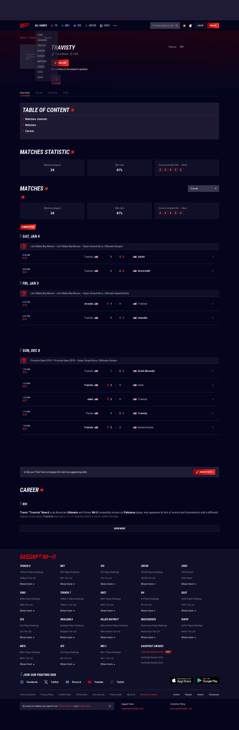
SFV (62, 646)
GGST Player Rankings (191, 599)
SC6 (22, 619)
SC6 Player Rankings (29, 625)
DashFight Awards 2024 (152, 652)
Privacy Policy (47, 694)
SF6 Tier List (106, 578)
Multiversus (148, 619)
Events (176, 694)
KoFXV (185, 619)
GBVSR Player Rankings (152, 572)
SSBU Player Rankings (30, 599)
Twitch (70, 516)
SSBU (23, 592)
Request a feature (149, 694)
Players (188, 694)
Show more (27, 584)
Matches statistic (36, 119)
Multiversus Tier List (150, 631)
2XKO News (186, 578)
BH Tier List (146, 605)
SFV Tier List (66, 658)
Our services (99, 694)
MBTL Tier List (26, 658)
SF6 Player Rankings (110, 572)
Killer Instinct (110, 619)
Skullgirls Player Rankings (72, 625)
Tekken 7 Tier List (68, 605)
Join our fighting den (39, 675)
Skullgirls (66, 619)
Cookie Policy (65, 694)
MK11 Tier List (107, 658)
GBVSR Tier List (148, 578)
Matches (30, 125)
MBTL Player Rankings (30, 652)
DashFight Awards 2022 (152, 663)
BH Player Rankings (150, 599)
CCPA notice (81, 694)
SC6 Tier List (25, 631)
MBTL (23, 646)
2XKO (105, 25)
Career (29, 131)
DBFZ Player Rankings (111, 599)
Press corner (116, 694)
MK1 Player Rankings (70, 572)
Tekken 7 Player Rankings (72, 599)
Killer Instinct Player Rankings (114, 625)
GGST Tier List (187, 605)
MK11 (104, 646)
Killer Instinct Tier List (110, 631)
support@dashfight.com (132, 708)
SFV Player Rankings (69, 652)
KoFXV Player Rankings (192, 625)
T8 (54, 25)
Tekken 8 (25, 566)
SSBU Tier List (26, 605)
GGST (184, 592)
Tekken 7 (65, 592)
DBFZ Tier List (107, 605)
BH (142, 592)
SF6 (77, 25)
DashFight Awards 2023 (152, 657)
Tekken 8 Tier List (28, 578)
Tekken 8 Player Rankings (31, 572)
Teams (200, 694)
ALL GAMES (41, 25)
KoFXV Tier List (188, 631)
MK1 (65, 25)
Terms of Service (27, 694)
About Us (131, 694)
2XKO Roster (187, 572)
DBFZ (103, 592)
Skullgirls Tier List (68, 631)
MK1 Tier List (66, 578)
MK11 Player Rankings (111, 652)
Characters (214, 694)
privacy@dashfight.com (181, 708)
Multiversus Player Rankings (154, 625)
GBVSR (90, 25)
